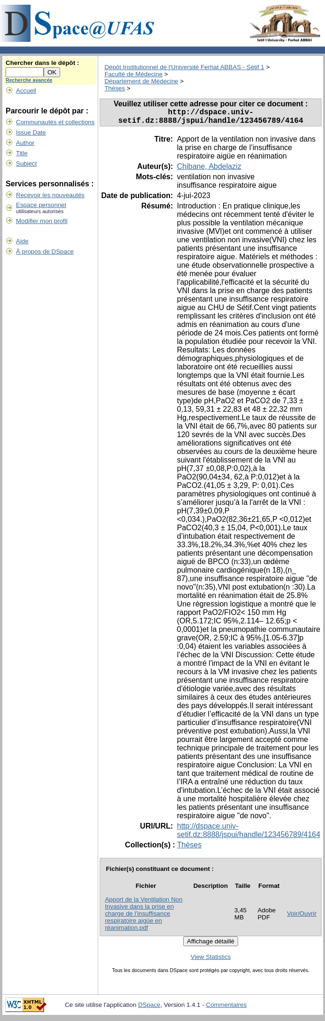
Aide (22, 241)
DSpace (149, 1008)
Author (25, 142)
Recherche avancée (29, 80)
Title (22, 153)
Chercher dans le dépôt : (42, 62)
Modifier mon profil (42, 220)
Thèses (114, 88)
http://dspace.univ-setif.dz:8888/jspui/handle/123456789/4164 (248, 834)
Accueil (26, 90)
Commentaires (226, 1008)
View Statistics (211, 960)
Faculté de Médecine (133, 74)
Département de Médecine (141, 81)
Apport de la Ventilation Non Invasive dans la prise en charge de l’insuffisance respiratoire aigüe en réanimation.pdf (143, 917)
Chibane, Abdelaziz (209, 170)
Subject (26, 163)
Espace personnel (41, 204)
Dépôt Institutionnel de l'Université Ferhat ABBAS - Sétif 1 (184, 67)
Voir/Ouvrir (302, 917)
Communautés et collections (55, 122)
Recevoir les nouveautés (50, 195)
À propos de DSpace (45, 251)
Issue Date (31, 132)
